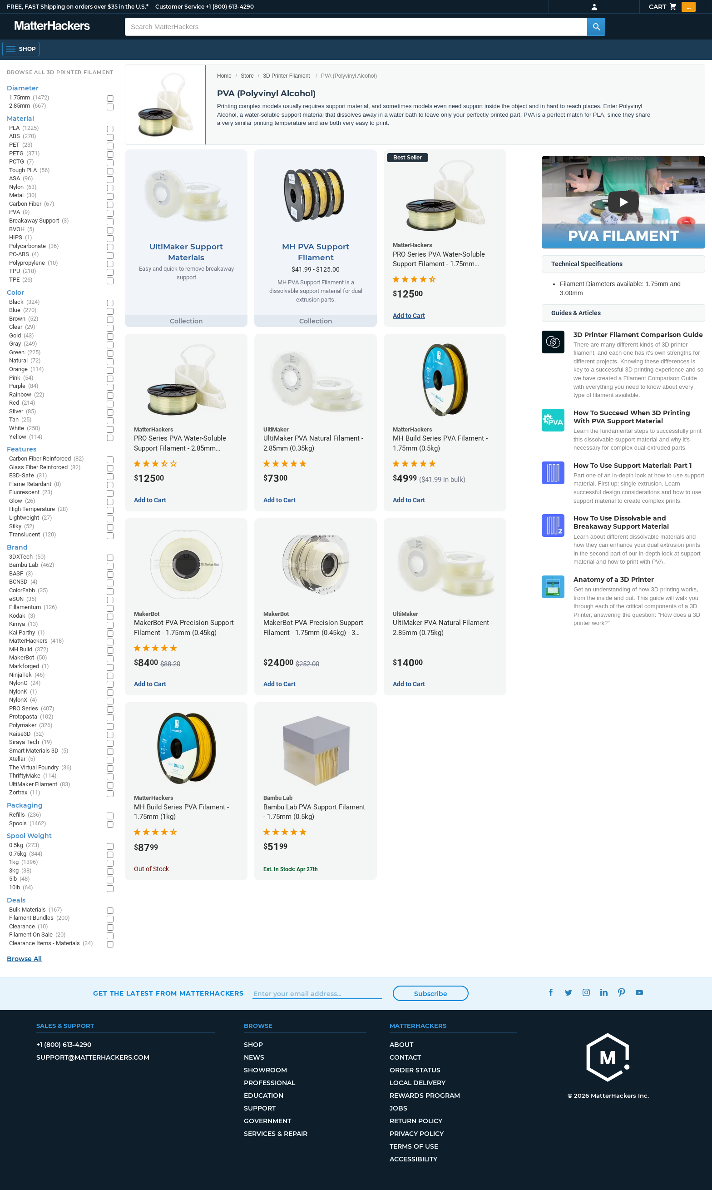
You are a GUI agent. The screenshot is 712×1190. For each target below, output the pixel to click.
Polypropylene (33, 263)
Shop (253, 1045)
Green (25, 352)
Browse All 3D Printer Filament (60, 72)
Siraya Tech (30, 742)
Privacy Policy (417, 1134)
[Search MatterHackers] (596, 27)
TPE (21, 280)
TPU (22, 271)
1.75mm (29, 98)
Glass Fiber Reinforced (45, 467)
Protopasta (31, 717)
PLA (24, 128)
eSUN (23, 599)
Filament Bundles (39, 918)
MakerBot (28, 658)
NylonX (23, 700)
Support (260, 1108)
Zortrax (24, 792)
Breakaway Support (39, 221)
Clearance (28, 926)
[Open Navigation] (21, 49)
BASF (21, 574)
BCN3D (23, 582)
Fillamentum (33, 607)
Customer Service (179, 6)
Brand (17, 547)
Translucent (32, 535)
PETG (24, 153)
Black (24, 302)
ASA (21, 178)
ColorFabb (28, 590)
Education (263, 1095)
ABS (22, 136)
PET (21, 145)
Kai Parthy (27, 633)
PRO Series (31, 708)
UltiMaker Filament (39, 784)
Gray (23, 344)
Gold (21, 336)
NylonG (25, 683)
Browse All (24, 959)
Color (15, 292)
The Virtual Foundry (40, 768)
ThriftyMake (33, 776)
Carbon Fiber (31, 204)
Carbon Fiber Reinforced (46, 459)
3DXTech (27, 557)
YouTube (639, 992)
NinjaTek (27, 675)
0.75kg (26, 854)
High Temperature (38, 509)
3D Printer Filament (286, 76)
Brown (24, 319)
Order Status (415, 1070)
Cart (672, 7)
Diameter (23, 88)
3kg (20, 871)
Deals (16, 900)
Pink (21, 378)
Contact (405, 1057)
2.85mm (27, 106)
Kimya (23, 624)
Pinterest (621, 992)
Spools (27, 823)
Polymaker (31, 725)
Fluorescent (31, 492)
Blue (23, 310)
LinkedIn (604, 992)
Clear (22, 327)
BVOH (22, 229)
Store (247, 76)
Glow (22, 501)
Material (20, 118)
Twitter (568, 992)
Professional (269, 1083)
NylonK (23, 692)
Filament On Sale (37, 935)
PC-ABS (24, 254)
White (24, 428)
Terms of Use (414, 1146)
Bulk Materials (35, 910)
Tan (20, 420)
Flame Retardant (35, 484)
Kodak (22, 616)
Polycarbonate (34, 246)
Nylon (23, 187)
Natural (25, 361)
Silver (22, 411)
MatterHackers (36, 641)
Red (22, 403)
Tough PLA (29, 170)
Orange (26, 369)
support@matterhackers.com (92, 1057)
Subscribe (430, 994)
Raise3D (26, 734)
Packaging (25, 805)
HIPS (20, 237)
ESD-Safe (28, 475)
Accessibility (413, 1159)
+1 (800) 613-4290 (230, 6)
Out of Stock (151, 869)
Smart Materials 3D (39, 751)
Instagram (586, 992)
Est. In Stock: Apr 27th (290, 869)
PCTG (21, 162)
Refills (25, 815)
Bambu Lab (31, 565)
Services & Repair (275, 1134)
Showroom (265, 1070)
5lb (19, 879)
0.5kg (24, 845)
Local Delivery (417, 1083)
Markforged (29, 666)
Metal (23, 195)
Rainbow (26, 395)
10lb (21, 887)
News (254, 1057)
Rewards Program (425, 1095)
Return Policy (416, 1121)
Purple (24, 386)
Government (267, 1121)
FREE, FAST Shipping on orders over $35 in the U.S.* (77, 6)
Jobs (398, 1108)
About (401, 1045)
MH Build (29, 649)
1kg (23, 862)
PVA (19, 212)
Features (21, 449)
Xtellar (22, 759)
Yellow (26, 437)
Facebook (551, 992)
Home (224, 76)
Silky (22, 526)
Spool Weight (29, 836)
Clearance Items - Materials (51, 943)
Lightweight (30, 518)
